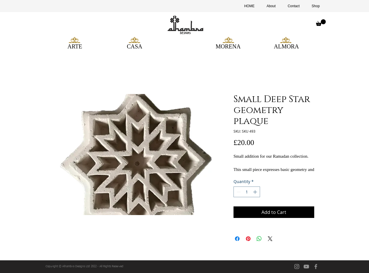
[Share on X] (270, 238)
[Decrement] (238, 192)
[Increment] (255, 192)
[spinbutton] (247, 192)
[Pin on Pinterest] (248, 238)
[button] (321, 22)
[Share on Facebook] (237, 238)
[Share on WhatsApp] (259, 238)
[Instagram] (296, 266)
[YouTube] (306, 266)
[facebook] (315, 266)
